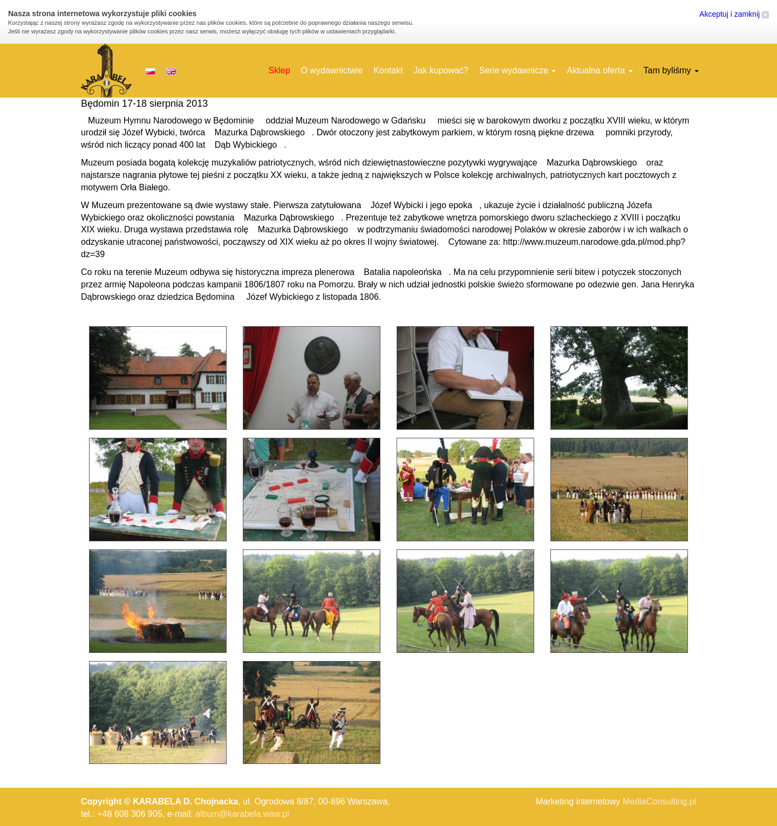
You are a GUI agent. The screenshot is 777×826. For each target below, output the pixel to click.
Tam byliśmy (671, 70)
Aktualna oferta (599, 70)
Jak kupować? (441, 70)
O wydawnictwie (332, 70)
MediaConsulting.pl (659, 801)
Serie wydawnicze (517, 70)
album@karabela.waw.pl (242, 813)
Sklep (279, 70)
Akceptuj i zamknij (734, 14)
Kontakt (388, 70)
